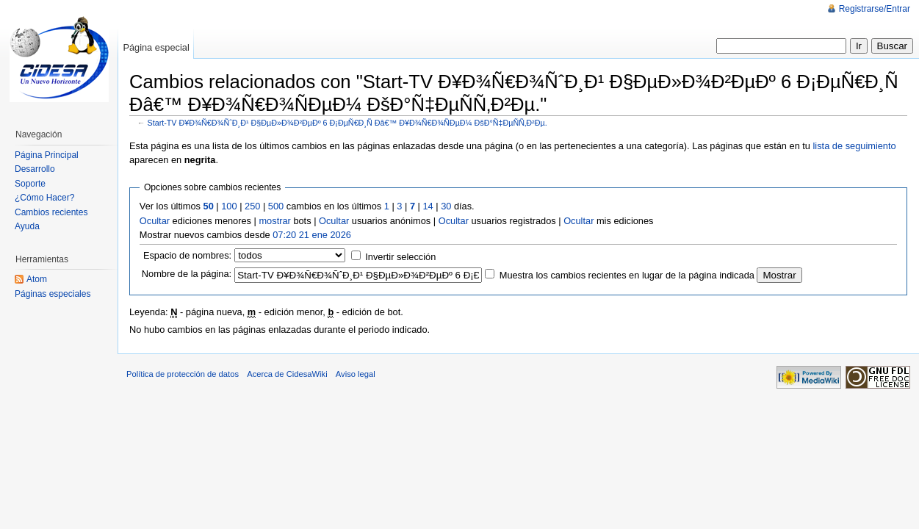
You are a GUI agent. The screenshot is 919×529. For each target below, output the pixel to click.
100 (229, 206)
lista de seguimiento (854, 145)
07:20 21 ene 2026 (312, 234)
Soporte (30, 184)
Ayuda (27, 226)
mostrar (274, 220)
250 (252, 206)
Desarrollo (35, 169)
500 (276, 206)
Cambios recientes (51, 212)
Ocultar (155, 220)
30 (446, 206)
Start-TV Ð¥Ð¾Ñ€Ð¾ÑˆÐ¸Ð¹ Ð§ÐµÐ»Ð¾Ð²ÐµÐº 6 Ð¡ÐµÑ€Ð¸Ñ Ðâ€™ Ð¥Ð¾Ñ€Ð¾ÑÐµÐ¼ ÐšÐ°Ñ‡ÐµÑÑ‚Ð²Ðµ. (347, 122)
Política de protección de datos (182, 374)
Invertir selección (400, 256)
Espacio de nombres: (187, 255)
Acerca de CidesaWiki (287, 374)
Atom (36, 279)
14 (427, 206)
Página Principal (47, 155)
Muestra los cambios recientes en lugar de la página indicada (627, 275)
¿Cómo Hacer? (44, 197)
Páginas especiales (52, 294)
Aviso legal (355, 374)
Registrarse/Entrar (874, 9)
